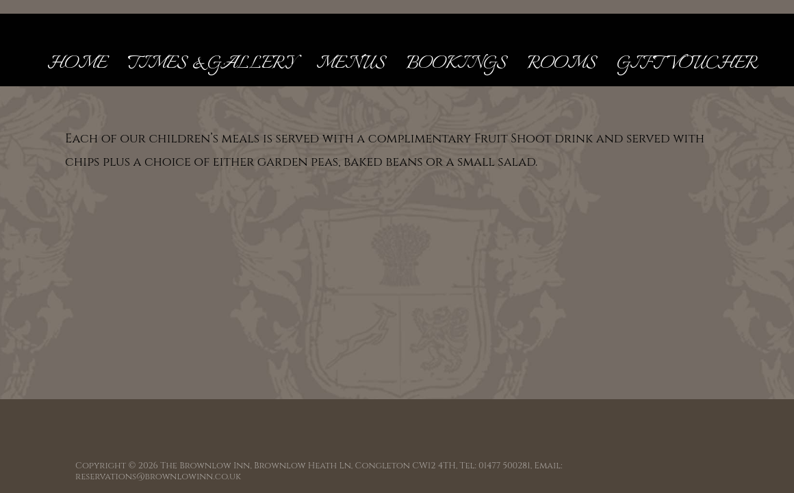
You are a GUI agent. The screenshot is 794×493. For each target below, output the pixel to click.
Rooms (561, 64)
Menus (350, 64)
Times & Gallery (211, 64)
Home (77, 64)
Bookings (456, 64)
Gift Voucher (687, 64)
